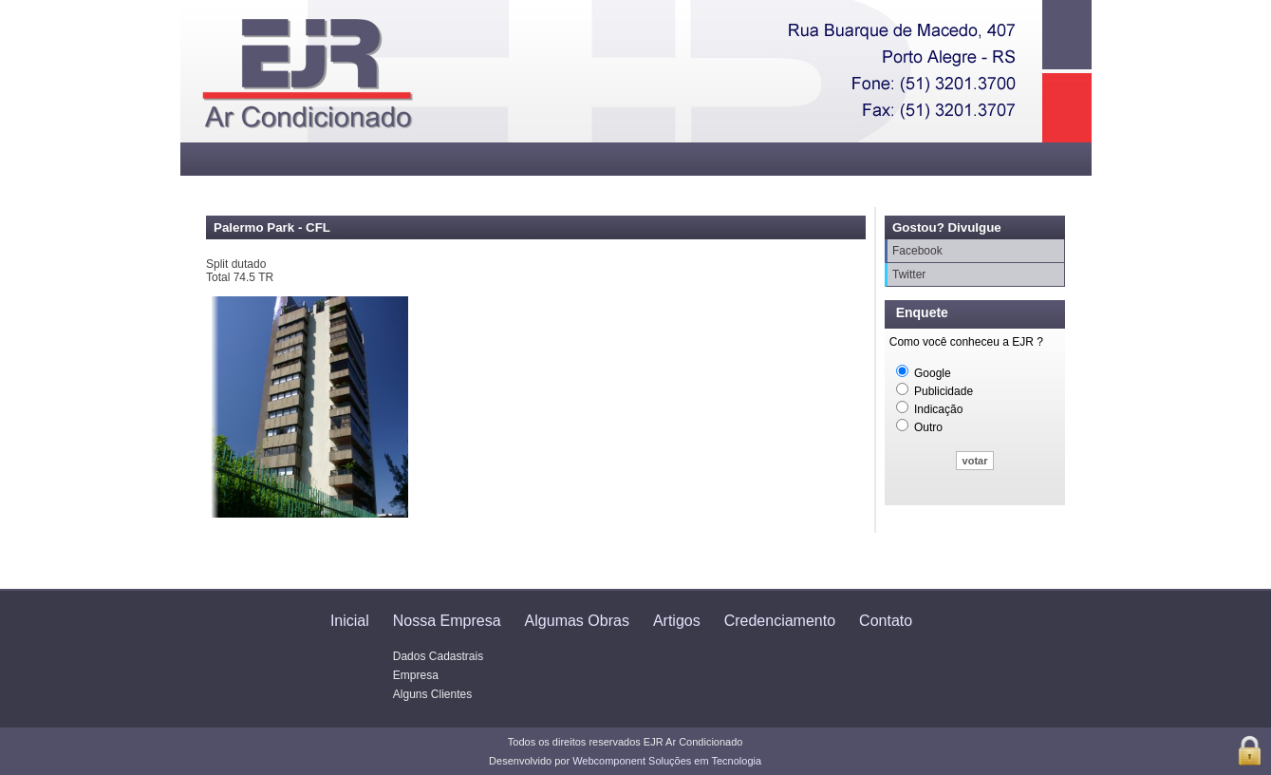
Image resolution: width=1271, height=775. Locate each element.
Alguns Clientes (432, 694)
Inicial (349, 621)
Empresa (416, 675)
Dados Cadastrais (438, 656)
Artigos (677, 621)
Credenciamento (779, 621)
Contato (885, 621)
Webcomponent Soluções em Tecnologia (666, 760)
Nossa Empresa (447, 621)
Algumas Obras (577, 621)
